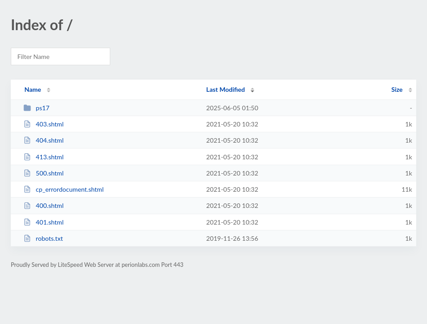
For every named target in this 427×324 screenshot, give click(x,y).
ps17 (36, 108)
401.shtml (43, 222)
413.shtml (43, 157)
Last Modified (225, 89)
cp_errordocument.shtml (63, 189)
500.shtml (43, 173)
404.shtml (43, 140)
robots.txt (43, 238)
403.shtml (43, 124)
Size (397, 89)
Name (32, 89)
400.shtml (43, 205)
